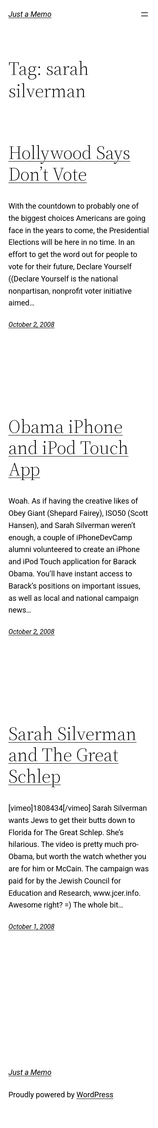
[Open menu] (144, 14)
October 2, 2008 (31, 325)
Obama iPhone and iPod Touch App (68, 448)
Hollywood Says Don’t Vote (69, 163)
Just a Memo (29, 14)
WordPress (95, 1094)
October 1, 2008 (31, 927)
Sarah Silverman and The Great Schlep (72, 755)
